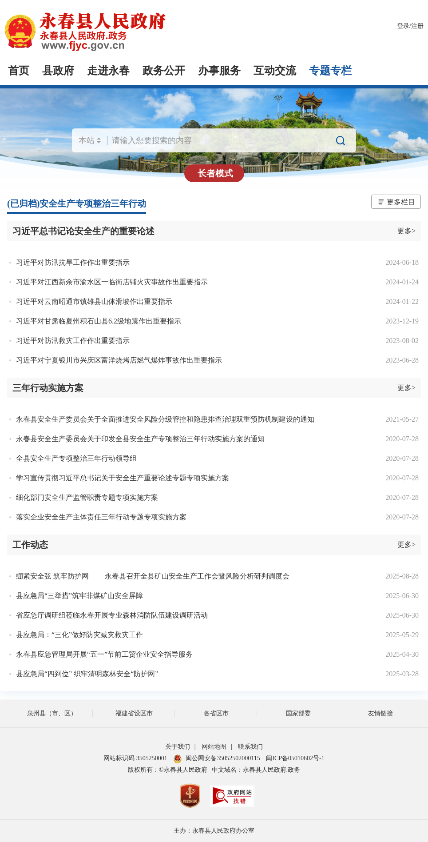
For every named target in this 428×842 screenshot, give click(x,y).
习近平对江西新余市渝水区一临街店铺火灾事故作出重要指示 (112, 282)
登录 (403, 26)
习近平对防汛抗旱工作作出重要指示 (73, 262)
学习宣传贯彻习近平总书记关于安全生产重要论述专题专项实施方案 (122, 478)
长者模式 (215, 173)
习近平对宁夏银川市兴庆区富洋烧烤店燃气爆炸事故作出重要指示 (119, 360)
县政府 (58, 70)
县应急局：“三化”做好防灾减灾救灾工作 (79, 634)
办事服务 (219, 70)
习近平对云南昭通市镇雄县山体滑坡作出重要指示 (94, 301)
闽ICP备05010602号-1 (295, 758)
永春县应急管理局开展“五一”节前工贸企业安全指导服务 (104, 654)
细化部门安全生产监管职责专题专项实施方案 (87, 497)
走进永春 (108, 70)
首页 (18, 70)
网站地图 (214, 746)
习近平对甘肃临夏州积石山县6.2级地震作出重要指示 (98, 321)
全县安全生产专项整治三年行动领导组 (76, 458)
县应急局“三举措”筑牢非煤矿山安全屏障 (79, 595)
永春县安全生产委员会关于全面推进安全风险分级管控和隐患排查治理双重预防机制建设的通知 (165, 419)
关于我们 (177, 746)
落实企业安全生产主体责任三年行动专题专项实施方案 (101, 517)
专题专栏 (330, 70)
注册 (417, 26)
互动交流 (275, 70)
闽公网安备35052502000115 (216, 758)
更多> (406, 231)
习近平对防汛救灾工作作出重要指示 (73, 340)
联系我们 (250, 746)
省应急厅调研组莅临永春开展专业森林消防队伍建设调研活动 (112, 615)
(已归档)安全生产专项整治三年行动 (76, 203)
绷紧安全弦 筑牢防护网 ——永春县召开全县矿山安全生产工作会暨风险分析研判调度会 (152, 576)
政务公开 (164, 70)
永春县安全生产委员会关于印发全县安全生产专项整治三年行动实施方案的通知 (140, 439)
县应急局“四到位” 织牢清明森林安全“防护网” (87, 674)
